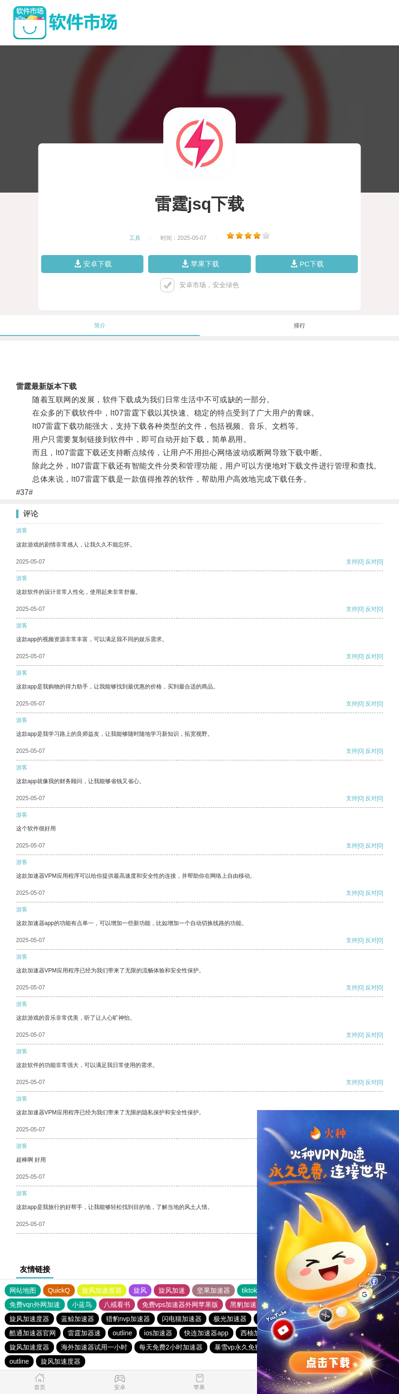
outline (122, 1333)
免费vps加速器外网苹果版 (180, 1304)
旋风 (140, 1290)
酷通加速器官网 (32, 1333)
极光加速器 (230, 1319)
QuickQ (59, 1290)
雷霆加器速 (84, 1333)
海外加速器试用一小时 (94, 1347)
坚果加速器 (213, 1290)
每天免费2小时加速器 (171, 1347)
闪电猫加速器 (182, 1319)
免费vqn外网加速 (34, 1304)
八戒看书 (117, 1304)
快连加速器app (206, 1333)
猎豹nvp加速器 (128, 1319)
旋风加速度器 (102, 1290)
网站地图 (22, 1290)
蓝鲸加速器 (77, 1319)
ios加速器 (158, 1333)
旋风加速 (172, 1290)
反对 (371, 561)
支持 (351, 561)
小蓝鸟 (82, 1304)
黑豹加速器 (246, 1304)
